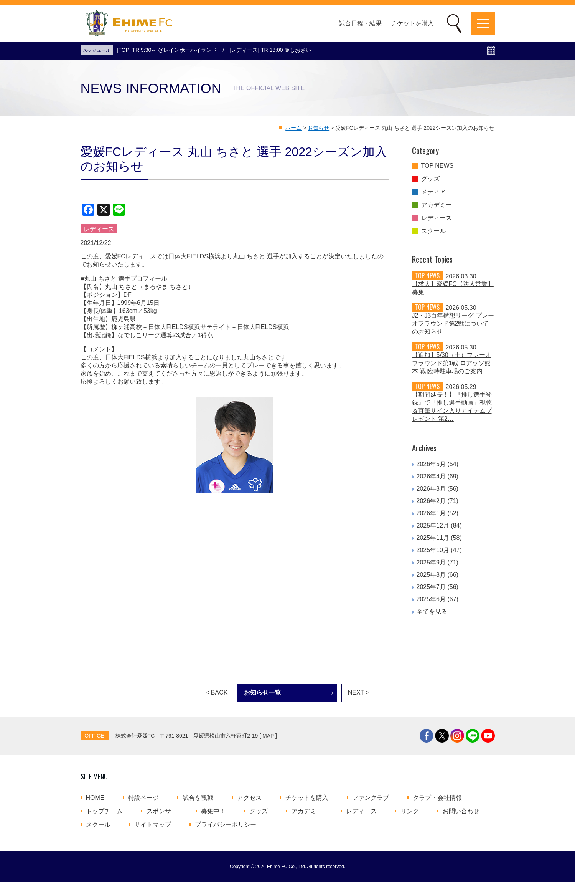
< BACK (216, 692)
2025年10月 (433, 550)
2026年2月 (431, 501)
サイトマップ (152, 825)
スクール (433, 231)
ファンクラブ (370, 798)
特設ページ (143, 798)
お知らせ (318, 128)
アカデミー (436, 205)
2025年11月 (433, 537)
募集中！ (213, 811)
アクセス (249, 798)
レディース (436, 218)
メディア (433, 192)
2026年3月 (431, 488)
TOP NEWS (437, 166)
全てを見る (432, 611)
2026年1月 (431, 513)
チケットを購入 (412, 23)
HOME (95, 798)
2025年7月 (431, 587)
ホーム (293, 128)
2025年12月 (433, 525)
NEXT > (358, 692)
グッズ (430, 179)
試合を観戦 (198, 798)
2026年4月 (431, 476)
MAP (268, 736)
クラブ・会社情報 (437, 798)
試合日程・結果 (360, 23)
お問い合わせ (461, 811)
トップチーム (104, 811)
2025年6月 (431, 599)
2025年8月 (431, 574)
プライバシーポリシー (225, 825)
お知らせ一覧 (262, 692)
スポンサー (162, 811)
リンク (409, 811)
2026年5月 (431, 464)
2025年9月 (431, 562)
